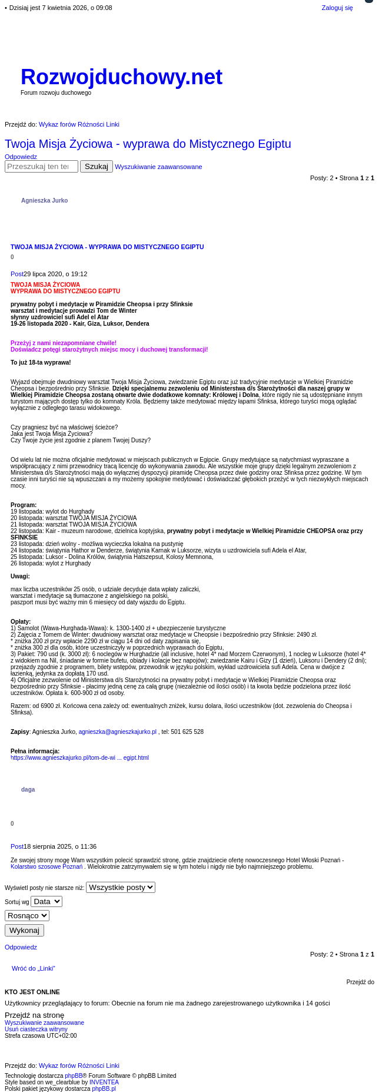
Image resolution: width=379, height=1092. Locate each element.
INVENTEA (104, 1082)
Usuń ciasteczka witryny (36, 1029)
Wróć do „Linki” (33, 968)
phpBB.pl (104, 1089)
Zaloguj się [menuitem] (337, 7)
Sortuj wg (33, 901)
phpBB (73, 1076)
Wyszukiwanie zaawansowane (158, 166)
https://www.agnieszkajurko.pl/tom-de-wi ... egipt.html (80, 758)
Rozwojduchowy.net (121, 77)
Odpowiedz (21, 156)
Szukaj (96, 166)
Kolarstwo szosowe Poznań (46, 866)
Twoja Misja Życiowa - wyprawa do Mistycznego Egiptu (148, 143)
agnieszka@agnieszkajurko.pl (118, 732)
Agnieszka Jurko (44, 200)
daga (28, 789)
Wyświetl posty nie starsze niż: (80, 887)
